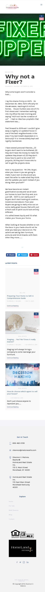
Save (34, 255)
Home (11, 501)
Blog (10, 515)
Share (10, 255)
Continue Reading (12, 306)
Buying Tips (9, 72)
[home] (11, 7)
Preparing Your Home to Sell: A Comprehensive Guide (20, 297)
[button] (41, 4)
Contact (11, 519)
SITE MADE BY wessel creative (22, 580)
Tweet (22, 255)
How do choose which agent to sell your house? (22, 392)
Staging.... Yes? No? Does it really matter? (21, 340)
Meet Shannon (13, 510)
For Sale (11, 506)
